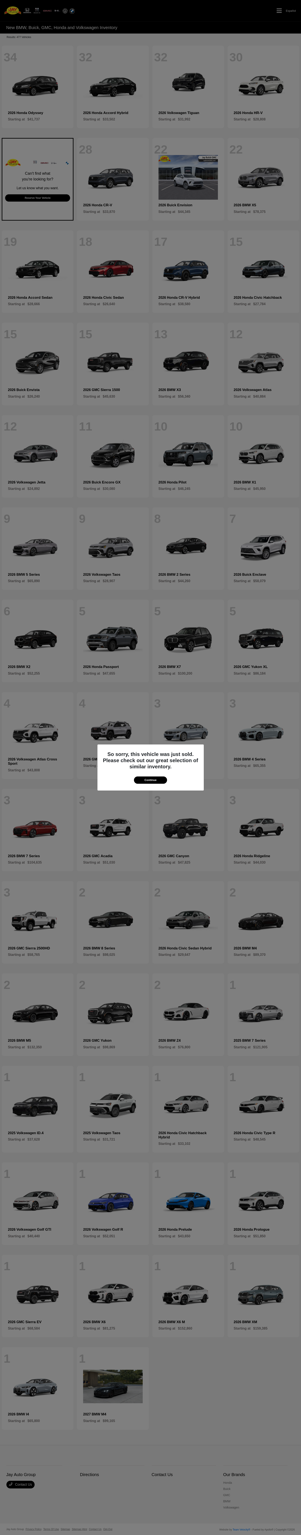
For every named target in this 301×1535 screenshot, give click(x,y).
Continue (150, 780)
